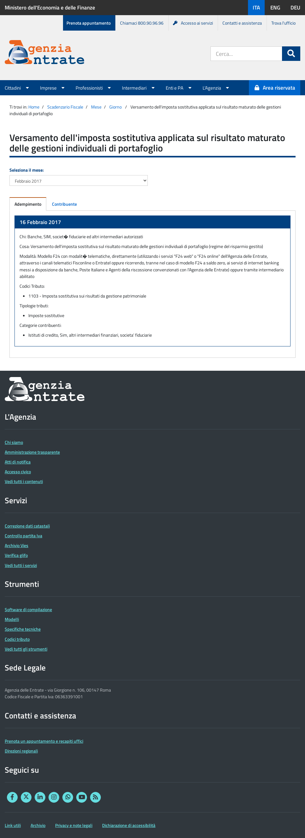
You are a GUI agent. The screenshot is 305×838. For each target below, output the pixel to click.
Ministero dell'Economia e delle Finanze (50, 7)
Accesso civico (18, 471)
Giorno (115, 106)
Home (33, 106)
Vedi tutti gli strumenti (26, 649)
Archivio (38, 825)
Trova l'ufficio (283, 23)
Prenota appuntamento (88, 23)
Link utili (13, 825)
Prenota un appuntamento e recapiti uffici (44, 741)
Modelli (12, 619)
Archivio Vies (16, 545)
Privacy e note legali (73, 825)
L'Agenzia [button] (217, 87)
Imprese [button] (53, 87)
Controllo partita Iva (23, 535)
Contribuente (64, 204)
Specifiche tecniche (23, 629)
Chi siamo (14, 442)
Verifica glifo (16, 555)
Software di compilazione (28, 609)
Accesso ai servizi (193, 23)
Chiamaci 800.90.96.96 (142, 23)
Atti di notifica (18, 461)
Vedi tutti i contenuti (24, 481)
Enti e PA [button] (179, 87)
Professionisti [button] (94, 87)
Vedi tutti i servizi (21, 565)
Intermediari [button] (139, 87)
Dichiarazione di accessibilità (128, 825)
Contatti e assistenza (242, 23)
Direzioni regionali (21, 750)
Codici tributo (17, 639)
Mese (96, 106)
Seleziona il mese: (26, 170)
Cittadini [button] (18, 87)
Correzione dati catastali (27, 525)
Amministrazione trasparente (32, 452)
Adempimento (27, 204)
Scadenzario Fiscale (65, 106)
